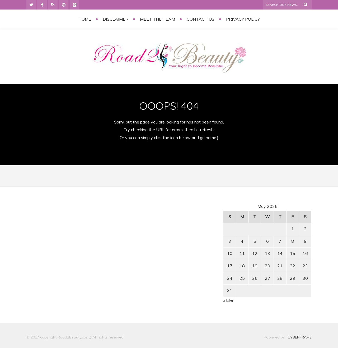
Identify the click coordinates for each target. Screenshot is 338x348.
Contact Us (200, 19)
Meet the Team (157, 19)
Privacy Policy (243, 19)
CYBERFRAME (300, 337)
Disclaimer (115, 19)
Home (84, 19)
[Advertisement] (71, 240)
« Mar (228, 300)
